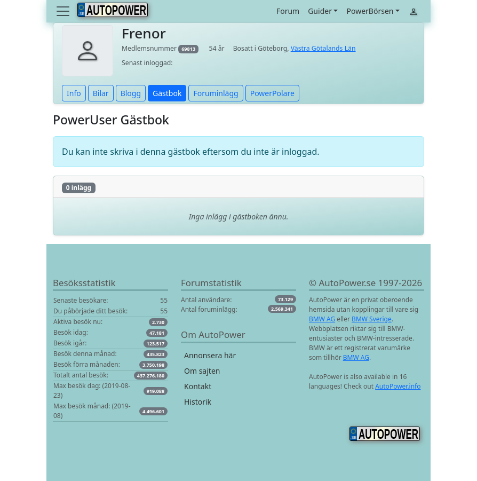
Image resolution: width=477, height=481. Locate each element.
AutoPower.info (397, 386)
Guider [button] (320, 11)
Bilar (101, 93)
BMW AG (322, 319)
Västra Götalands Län (323, 48)
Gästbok (167, 93)
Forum (287, 11)
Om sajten (202, 371)
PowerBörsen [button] (369, 11)
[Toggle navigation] (64, 11)
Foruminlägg (215, 93)
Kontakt (197, 386)
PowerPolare (272, 93)
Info (74, 93)
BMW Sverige (372, 319)
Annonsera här (210, 355)
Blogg (131, 93)
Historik (197, 402)
